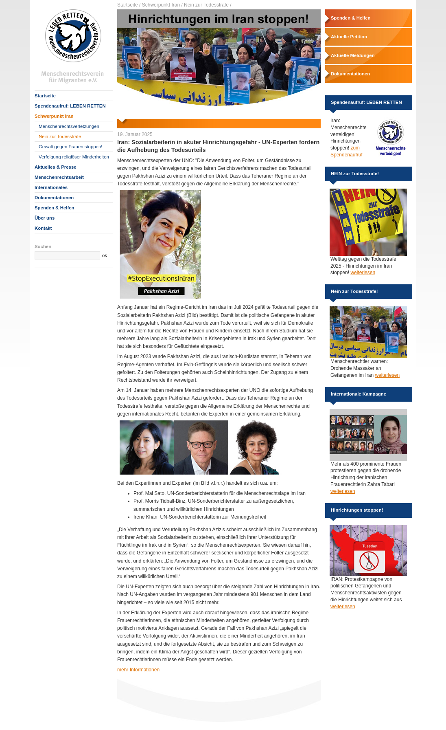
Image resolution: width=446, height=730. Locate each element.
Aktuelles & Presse (56, 167)
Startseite (45, 95)
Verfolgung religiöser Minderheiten (74, 156)
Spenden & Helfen (54, 207)
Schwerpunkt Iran (54, 116)
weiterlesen (362, 272)
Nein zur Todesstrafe (60, 136)
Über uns (45, 217)
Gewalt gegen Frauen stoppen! (70, 146)
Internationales (51, 187)
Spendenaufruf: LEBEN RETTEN (70, 105)
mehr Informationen (138, 670)
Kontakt (43, 228)
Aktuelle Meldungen (353, 55)
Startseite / (128, 5)
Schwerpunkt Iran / (162, 5)
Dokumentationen (54, 197)
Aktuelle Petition (349, 36)
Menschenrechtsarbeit (59, 177)
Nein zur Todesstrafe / (208, 5)
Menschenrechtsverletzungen (69, 126)
